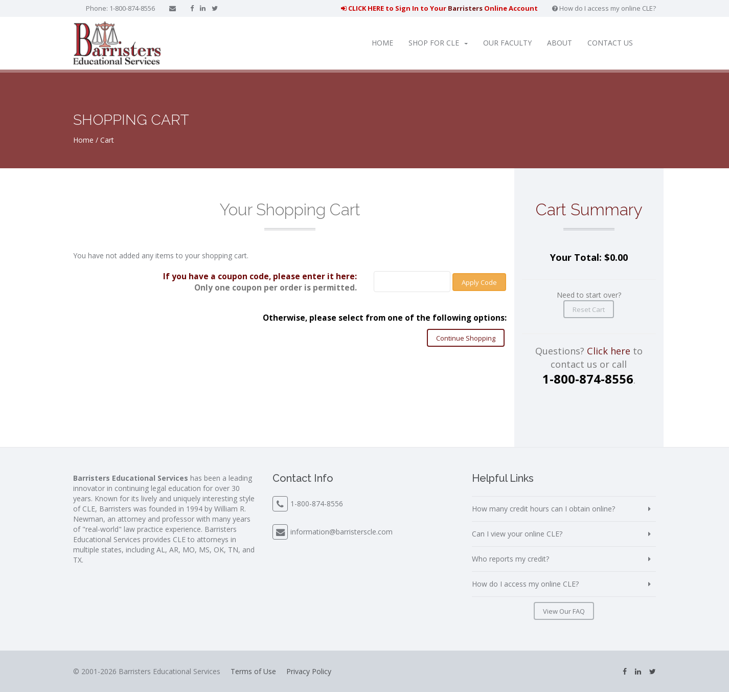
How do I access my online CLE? (604, 8)
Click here (608, 351)
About (559, 43)
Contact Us (610, 43)
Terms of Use (253, 671)
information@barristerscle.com (341, 532)
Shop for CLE (438, 43)
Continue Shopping (465, 338)
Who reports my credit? (510, 559)
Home (382, 43)
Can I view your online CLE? (517, 534)
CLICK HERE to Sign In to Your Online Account (439, 8)
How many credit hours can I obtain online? (543, 509)
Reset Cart (589, 309)
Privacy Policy (308, 671)
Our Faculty (507, 43)
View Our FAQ (564, 611)
